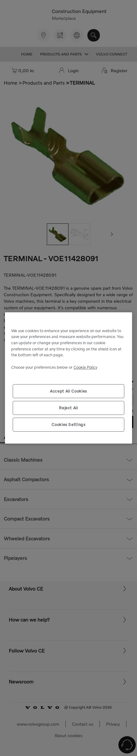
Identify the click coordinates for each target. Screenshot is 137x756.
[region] (68, 378)
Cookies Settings (68, 424)
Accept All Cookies (68, 391)
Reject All (68, 407)
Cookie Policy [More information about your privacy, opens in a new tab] (85, 367)
